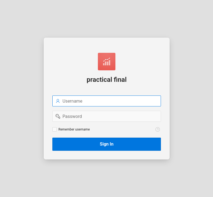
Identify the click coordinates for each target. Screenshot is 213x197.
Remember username (74, 129)
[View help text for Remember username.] (157, 129)
